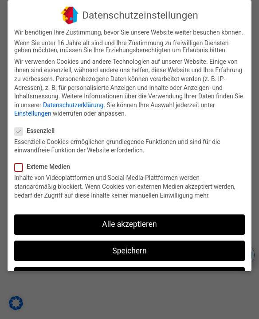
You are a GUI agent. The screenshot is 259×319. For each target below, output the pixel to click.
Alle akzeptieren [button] (129, 223)
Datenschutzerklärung (73, 104)
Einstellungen (32, 113)
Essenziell (38, 129)
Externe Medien (46, 166)
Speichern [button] (129, 249)
